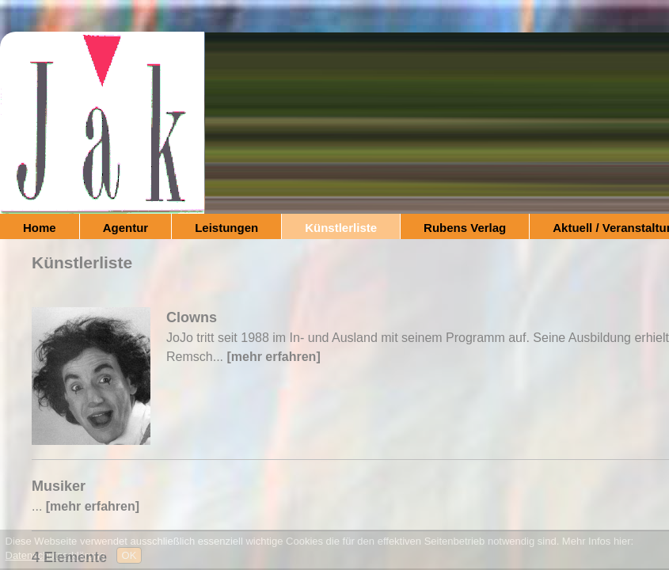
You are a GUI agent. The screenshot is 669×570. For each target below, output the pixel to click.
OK (129, 555)
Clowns (191, 317)
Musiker (59, 486)
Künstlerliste (341, 227)
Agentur (126, 227)
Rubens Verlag (465, 227)
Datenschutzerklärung (55, 555)
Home (39, 227)
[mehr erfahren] (273, 356)
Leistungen (226, 227)
